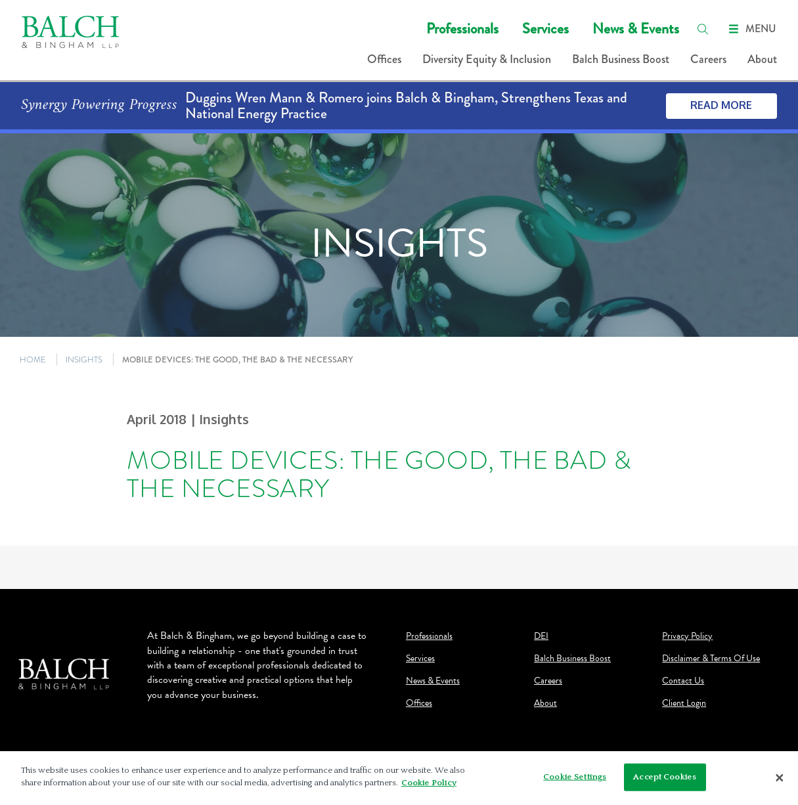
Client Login (684, 703)
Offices (384, 59)
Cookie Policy (428, 786)
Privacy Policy (687, 636)
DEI (541, 636)
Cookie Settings (574, 780)
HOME (33, 359)
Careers (708, 59)
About (762, 59)
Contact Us (683, 680)
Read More (721, 105)
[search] (703, 29)
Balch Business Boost (620, 59)
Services (545, 28)
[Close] (780, 781)
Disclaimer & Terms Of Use (711, 658)
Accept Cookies (664, 780)
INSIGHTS (84, 359)
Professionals (462, 28)
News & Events (635, 28)
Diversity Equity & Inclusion (486, 59)
